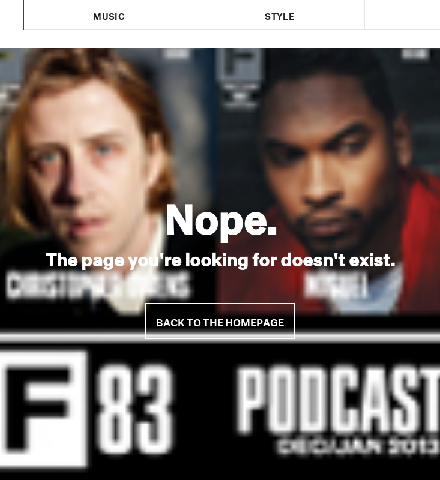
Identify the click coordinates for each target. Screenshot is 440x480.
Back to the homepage (220, 321)
